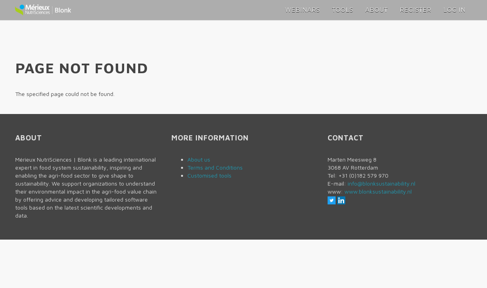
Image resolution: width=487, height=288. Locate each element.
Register (416, 10)
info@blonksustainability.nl (381, 183)
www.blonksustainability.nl (378, 191)
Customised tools (209, 175)
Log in (454, 10)
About (376, 10)
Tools (342, 10)
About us (198, 159)
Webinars (302, 10)
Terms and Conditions (215, 167)
